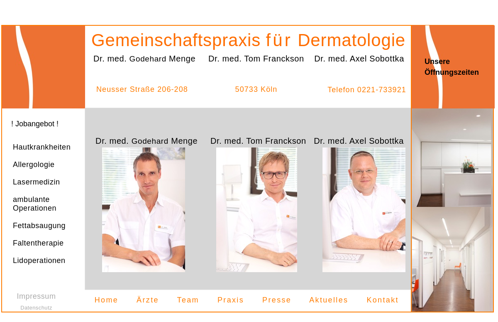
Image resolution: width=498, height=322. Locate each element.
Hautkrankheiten (42, 147)
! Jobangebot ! (35, 124)
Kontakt (382, 300)
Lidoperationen (39, 260)
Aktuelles (328, 300)
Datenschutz (36, 308)
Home (106, 300)
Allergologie (34, 164)
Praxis (230, 300)
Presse (276, 300)
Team (188, 300)
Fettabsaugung (39, 225)
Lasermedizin (36, 182)
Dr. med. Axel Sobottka (359, 140)
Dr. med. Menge (146, 140)
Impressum (36, 296)
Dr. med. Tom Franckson (258, 140)
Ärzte (148, 300)
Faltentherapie (38, 243)
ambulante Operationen (34, 203)
